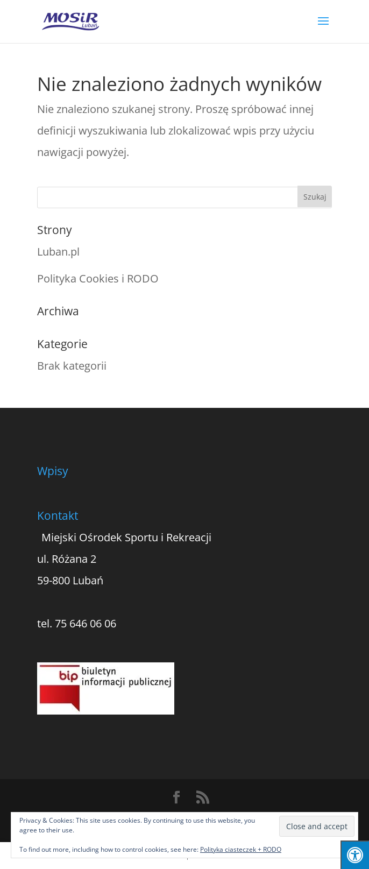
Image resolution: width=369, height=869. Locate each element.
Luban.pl (58, 251)
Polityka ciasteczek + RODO (240, 849)
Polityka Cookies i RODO (98, 278)
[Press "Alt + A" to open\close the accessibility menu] (354, 854)
